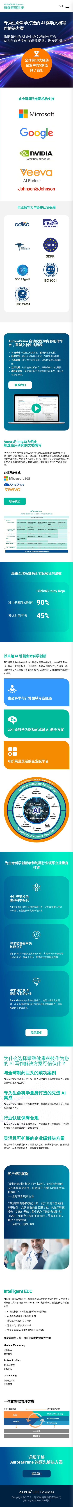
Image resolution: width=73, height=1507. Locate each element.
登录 (61, 6)
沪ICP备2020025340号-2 (36, 1500)
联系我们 (20, 385)
